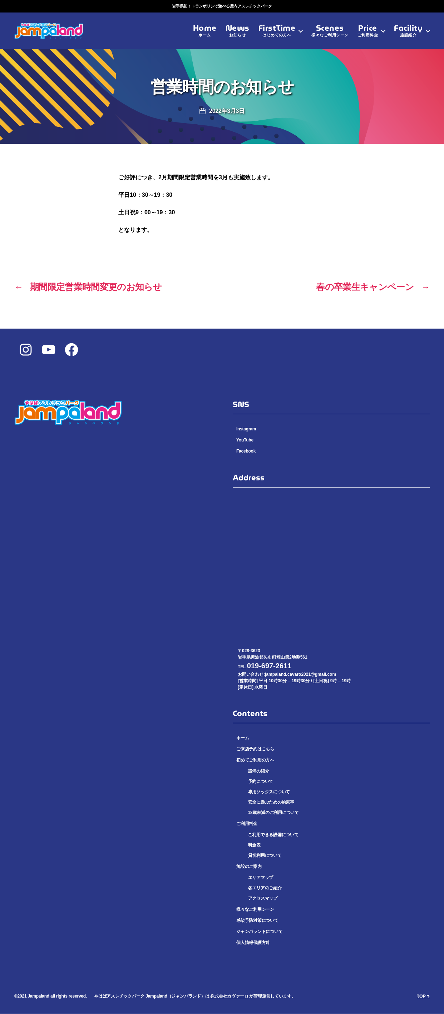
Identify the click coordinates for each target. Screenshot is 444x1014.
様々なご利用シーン (255, 909)
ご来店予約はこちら (255, 749)
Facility (408, 34)
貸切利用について (265, 855)
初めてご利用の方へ (255, 760)
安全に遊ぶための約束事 (271, 802)
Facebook (246, 451)
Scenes (330, 34)
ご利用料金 (246, 823)
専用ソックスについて (269, 792)
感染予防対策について (257, 920)
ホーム (242, 738)
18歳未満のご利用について (273, 812)
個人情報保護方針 (253, 942)
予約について (260, 781)
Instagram (246, 429)
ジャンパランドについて (259, 931)
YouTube (244, 440)
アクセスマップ (262, 898)
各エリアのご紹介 (265, 888)
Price (367, 34)
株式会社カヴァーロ (229, 996)
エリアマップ (260, 878)
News (238, 34)
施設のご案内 (249, 866)
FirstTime (277, 34)
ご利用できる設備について (273, 835)
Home (205, 34)
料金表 (254, 845)
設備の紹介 (258, 771)
